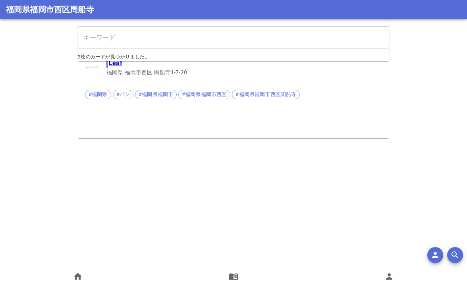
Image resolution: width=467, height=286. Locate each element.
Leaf (115, 63)
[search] (455, 255)
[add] (435, 255)
